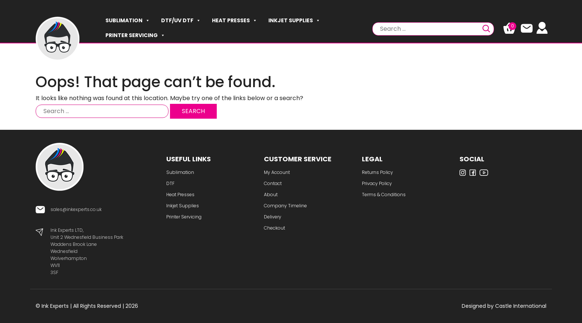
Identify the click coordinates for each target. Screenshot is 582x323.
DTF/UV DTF (181, 20)
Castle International (520, 306)
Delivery (272, 217)
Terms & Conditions (384, 194)
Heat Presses (234, 20)
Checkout (274, 228)
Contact (273, 183)
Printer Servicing (135, 35)
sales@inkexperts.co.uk (76, 209)
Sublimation (127, 20)
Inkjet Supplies (294, 20)
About (271, 194)
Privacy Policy (377, 183)
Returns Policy (377, 172)
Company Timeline (285, 205)
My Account (277, 172)
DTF (170, 183)
